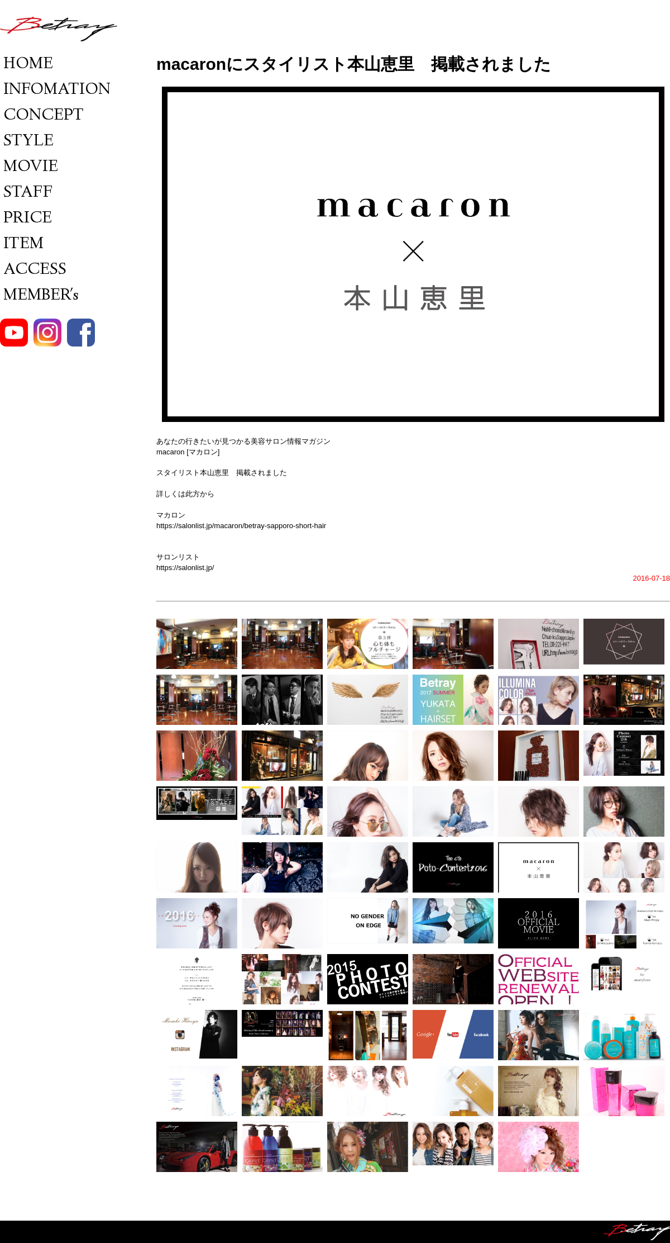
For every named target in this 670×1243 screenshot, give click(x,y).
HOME (26, 64)
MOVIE (29, 167)
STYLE (27, 141)
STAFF (26, 193)
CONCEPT (42, 116)
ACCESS (33, 270)
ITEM (22, 244)
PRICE (26, 218)
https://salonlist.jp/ (185, 567)
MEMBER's (39, 295)
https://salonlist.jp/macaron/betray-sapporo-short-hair (241, 525)
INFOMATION (55, 90)
